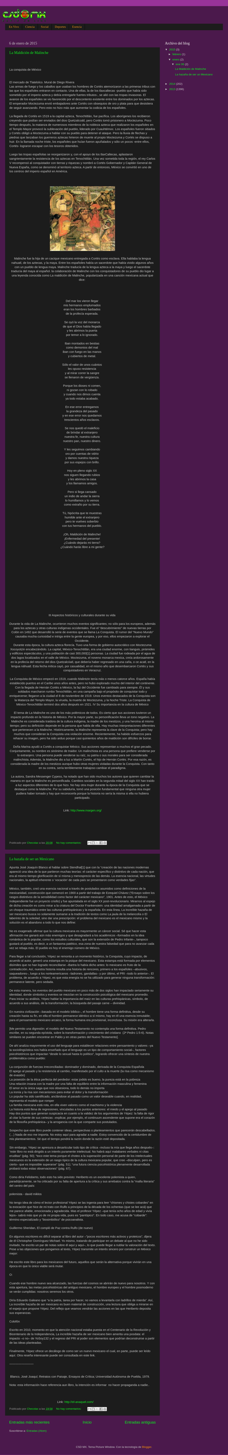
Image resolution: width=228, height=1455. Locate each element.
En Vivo (14, 26)
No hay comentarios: (69, 842)
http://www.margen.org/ (86, 810)
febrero (177, 54)
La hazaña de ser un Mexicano (31, 859)
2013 (172, 89)
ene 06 (180, 64)
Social (45, 26)
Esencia (77, 26)
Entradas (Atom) (37, 1430)
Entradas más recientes (29, 1422)
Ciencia (30, 26)
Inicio (87, 1422)
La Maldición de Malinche (28, 53)
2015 (172, 49)
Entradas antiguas (140, 1422)
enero (176, 59)
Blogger (146, 1446)
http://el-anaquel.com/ (79, 1402)
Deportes (60, 26)
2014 (172, 83)
